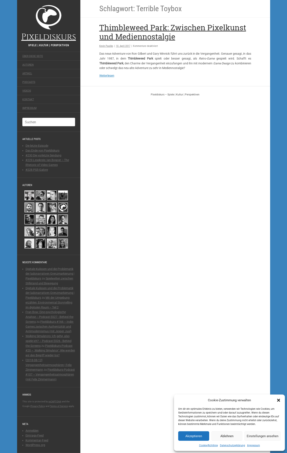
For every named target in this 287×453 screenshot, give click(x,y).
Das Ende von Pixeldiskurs (42, 150)
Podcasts (28, 82)
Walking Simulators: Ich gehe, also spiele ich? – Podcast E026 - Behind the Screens (48, 340)
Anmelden (32, 430)
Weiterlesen (106, 75)
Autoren (28, 64)
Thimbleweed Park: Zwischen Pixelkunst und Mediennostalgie (172, 32)
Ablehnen (226, 436)
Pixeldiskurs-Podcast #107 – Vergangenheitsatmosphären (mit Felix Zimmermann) (50, 374)
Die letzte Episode (37, 145)
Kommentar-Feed (37, 440)
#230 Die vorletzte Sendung (43, 155)
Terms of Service (59, 406)
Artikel (27, 73)
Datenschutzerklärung (232, 445)
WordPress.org (35, 445)
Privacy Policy (37, 406)
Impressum (253, 445)
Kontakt (28, 99)
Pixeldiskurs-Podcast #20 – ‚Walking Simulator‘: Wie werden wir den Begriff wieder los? (50, 350)
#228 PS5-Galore (37, 169)
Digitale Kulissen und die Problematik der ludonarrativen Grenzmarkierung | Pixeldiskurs (50, 273)
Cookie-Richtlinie (208, 445)
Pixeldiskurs (48, 22)
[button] (278, 400)
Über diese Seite (32, 56)
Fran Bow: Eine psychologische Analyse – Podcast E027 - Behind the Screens (49, 316)
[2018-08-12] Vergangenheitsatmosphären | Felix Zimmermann (49, 365)
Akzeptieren (193, 436)
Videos (26, 90)
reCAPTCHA (55, 401)
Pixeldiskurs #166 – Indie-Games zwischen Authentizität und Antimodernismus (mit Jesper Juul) (50, 326)
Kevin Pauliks (106, 46)
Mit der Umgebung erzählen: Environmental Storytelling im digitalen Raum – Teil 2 (49, 302)
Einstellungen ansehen (262, 436)
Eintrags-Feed (35, 435)
